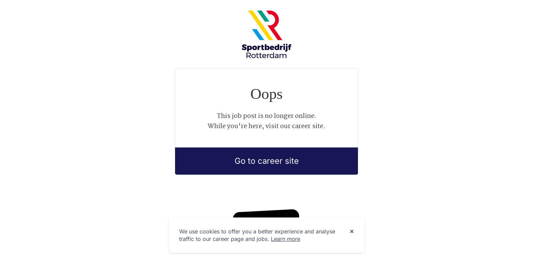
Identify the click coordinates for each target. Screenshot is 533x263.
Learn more (285, 238)
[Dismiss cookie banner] (351, 231)
